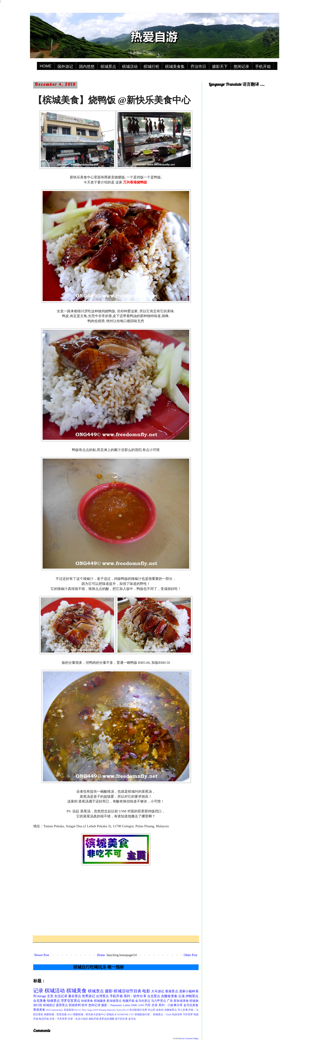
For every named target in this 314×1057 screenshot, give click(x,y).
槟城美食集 (175, 66)
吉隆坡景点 (170, 1009)
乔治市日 (198, 66)
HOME (46, 66)
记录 (38, 990)
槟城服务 (100, 1000)
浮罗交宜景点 (70, 1000)
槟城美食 (76, 990)
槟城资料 (75, 1005)
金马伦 (132, 1018)
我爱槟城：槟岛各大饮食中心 (89, 1014)
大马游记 (157, 991)
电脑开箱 (129, 1000)
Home (101, 955)
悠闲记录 (241, 66)
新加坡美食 (181, 1000)
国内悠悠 (87, 66)
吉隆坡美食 (169, 996)
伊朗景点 (192, 996)
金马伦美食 (191, 1005)
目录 (155, 1005)
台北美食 (39, 1000)
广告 (170, 1000)
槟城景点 (108, 66)
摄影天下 (220, 66)
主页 (50, 996)
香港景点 (171, 991)
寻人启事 (182, 1009)
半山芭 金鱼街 (156, 1009)
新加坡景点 (114, 1000)
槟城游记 (49, 1005)
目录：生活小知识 (78, 1018)
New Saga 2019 (90, 1009)
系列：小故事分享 (170, 1005)
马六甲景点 (158, 1000)
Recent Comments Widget (189, 1039)
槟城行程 (151, 66)
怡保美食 (87, 1000)
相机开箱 (94, 1018)
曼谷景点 (74, 996)
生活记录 (60, 996)
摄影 (109, 991)
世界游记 (88, 996)
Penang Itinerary (107, 1009)
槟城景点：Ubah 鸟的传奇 (167, 1014)
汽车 (148, 1005)
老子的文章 (121, 1018)
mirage (41, 996)
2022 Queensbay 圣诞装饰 (60, 1009)
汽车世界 (188, 1014)
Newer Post (41, 955)
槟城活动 (130, 66)
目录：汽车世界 (58, 1018)
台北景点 (153, 996)
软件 (84, 1005)
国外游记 (65, 66)
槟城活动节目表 (127, 991)
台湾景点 (102, 996)
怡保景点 (53, 1000)
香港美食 (39, 1009)
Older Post (190, 955)
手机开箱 (263, 66)
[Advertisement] (116, 900)
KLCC (77, 1009)
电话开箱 (44, 1018)
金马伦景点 (142, 1000)
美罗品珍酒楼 (106, 1018)
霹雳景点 (62, 1005)
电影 (146, 991)
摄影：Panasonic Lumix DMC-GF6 (122, 1005)
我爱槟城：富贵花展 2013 (58, 1014)
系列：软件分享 (135, 996)
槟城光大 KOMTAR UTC (120, 1014)
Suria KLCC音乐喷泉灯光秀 (132, 1009)
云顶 (181, 996)
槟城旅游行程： (143, 1014)
